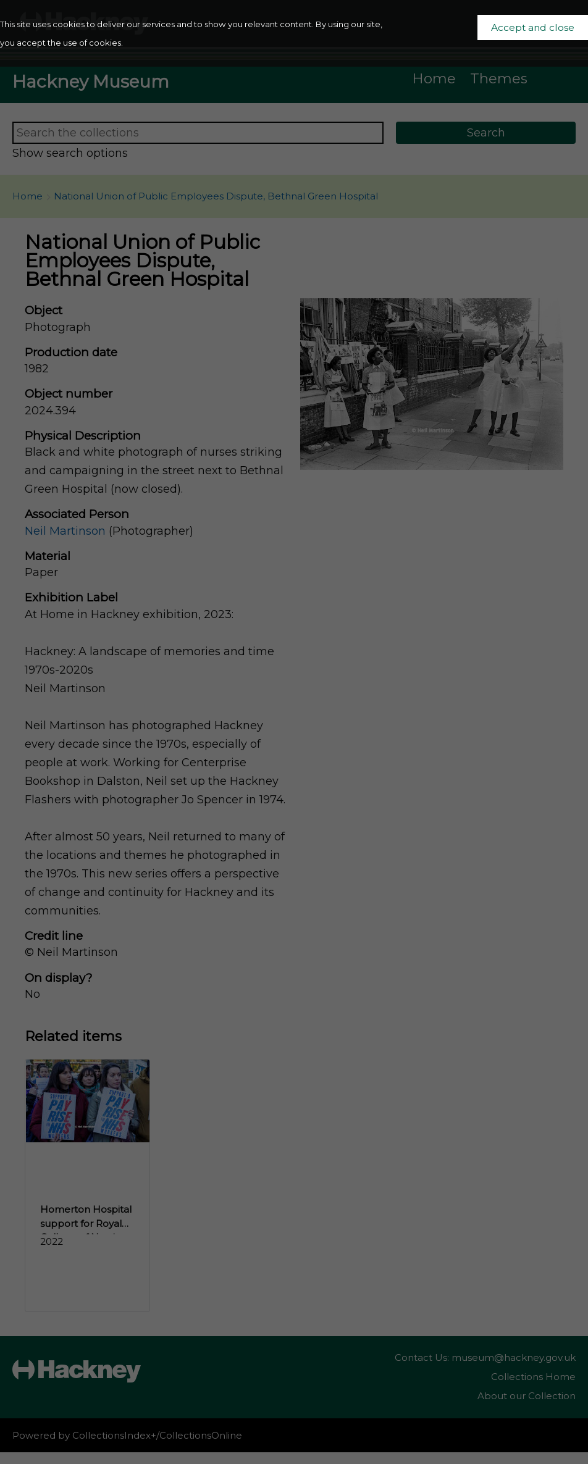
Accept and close (532, 27)
